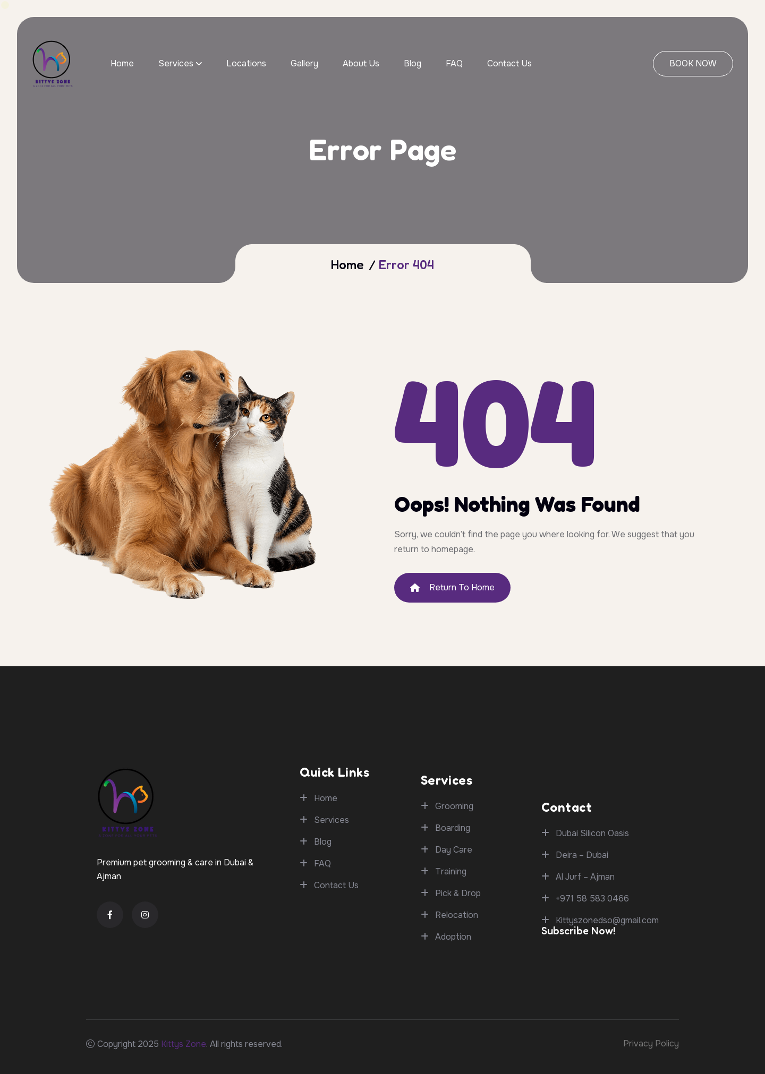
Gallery (304, 63)
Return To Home (452, 587)
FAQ (454, 63)
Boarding (452, 988)
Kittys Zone (183, 1044)
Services (175, 63)
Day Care (453, 1010)
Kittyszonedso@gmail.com (607, 1010)
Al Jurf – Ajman (585, 966)
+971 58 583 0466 (592, 988)
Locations (246, 63)
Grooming (454, 966)
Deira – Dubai (582, 944)
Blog (412, 63)
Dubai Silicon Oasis (592, 923)
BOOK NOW (693, 63)
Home (122, 63)
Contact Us (509, 63)
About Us (361, 63)
